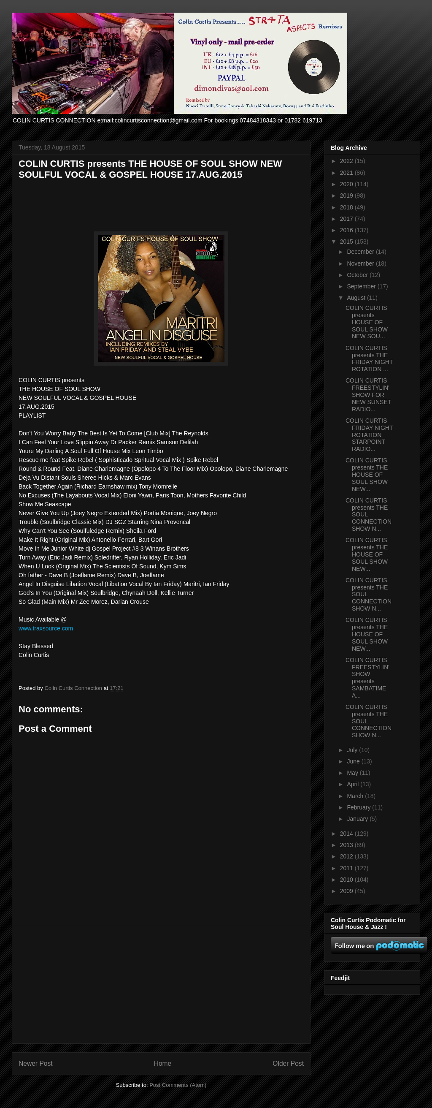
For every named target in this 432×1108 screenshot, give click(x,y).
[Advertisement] (161, 984)
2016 (347, 230)
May (353, 772)
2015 (347, 241)
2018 (347, 207)
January (358, 818)
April (353, 784)
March (356, 796)
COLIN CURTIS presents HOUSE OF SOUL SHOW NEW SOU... (367, 321)
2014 (347, 833)
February (359, 807)
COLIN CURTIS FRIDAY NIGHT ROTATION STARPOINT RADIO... (369, 434)
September (362, 286)
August (357, 297)
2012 (347, 856)
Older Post (288, 1063)
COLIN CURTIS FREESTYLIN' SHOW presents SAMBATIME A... (367, 678)
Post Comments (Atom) (177, 1085)
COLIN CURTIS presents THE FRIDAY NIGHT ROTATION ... (369, 358)
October (358, 275)
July (353, 750)
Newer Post (36, 1063)
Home (163, 1063)
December (361, 251)
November (361, 263)
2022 (347, 161)
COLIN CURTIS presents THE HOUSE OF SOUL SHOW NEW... (367, 474)
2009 (347, 891)
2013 (347, 845)
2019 (347, 195)
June (354, 761)
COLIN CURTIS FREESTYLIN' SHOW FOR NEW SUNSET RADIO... (368, 394)
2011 (347, 868)
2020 (347, 184)
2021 (347, 172)
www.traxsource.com (46, 628)
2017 (347, 218)
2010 (347, 879)
